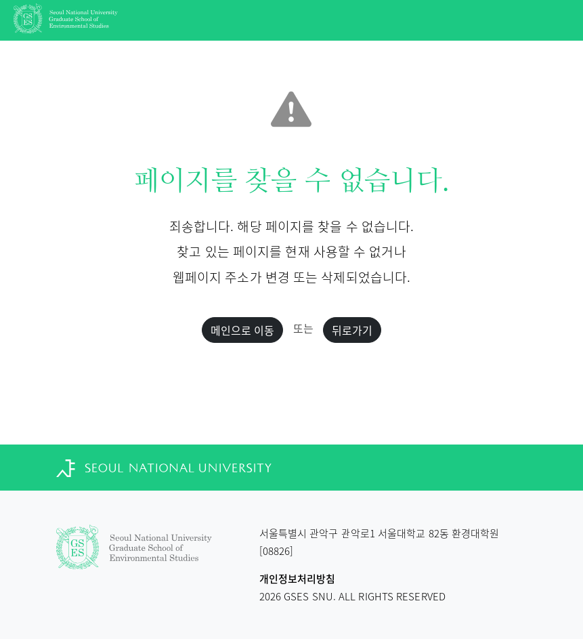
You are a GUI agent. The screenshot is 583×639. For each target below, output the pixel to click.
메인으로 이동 (243, 330)
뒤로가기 (352, 330)
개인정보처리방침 (297, 578)
